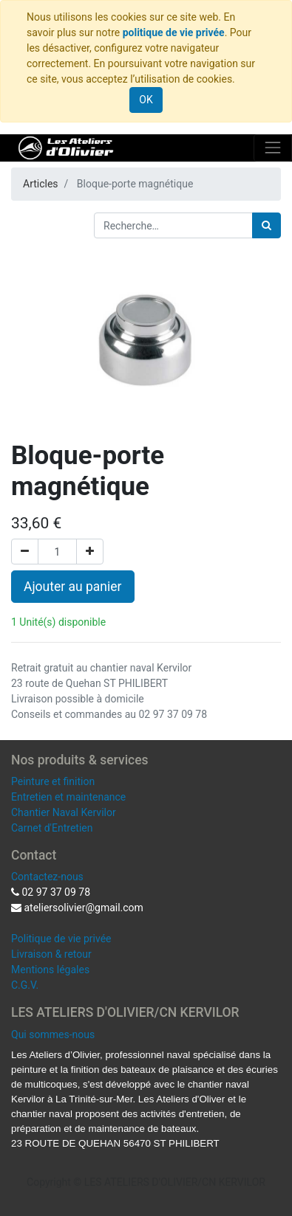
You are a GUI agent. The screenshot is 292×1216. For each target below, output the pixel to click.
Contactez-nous (47, 876)
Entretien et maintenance (68, 797)
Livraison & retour (51, 954)
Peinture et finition (53, 781)
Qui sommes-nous (53, 1034)
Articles (40, 184)
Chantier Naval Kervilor (63, 812)
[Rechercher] (266, 225)
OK (145, 100)
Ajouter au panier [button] (73, 586)
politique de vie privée (174, 32)
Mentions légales (50, 969)
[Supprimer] (24, 551)
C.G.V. (24, 985)
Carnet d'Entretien (51, 828)
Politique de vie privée (61, 938)
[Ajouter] (89, 551)
